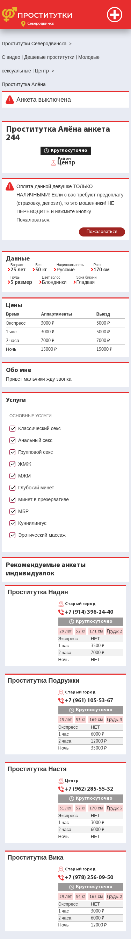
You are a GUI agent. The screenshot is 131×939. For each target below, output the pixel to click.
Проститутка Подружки (44, 680)
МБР (23, 511)
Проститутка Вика (36, 857)
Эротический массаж (42, 535)
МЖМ (24, 476)
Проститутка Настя (37, 769)
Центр (66, 162)
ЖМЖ (24, 464)
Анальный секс (35, 440)
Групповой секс (35, 452)
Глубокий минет (36, 487)
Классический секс (39, 428)
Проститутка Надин (38, 592)
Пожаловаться (102, 231)
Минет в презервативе (43, 499)
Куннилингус (32, 523)
